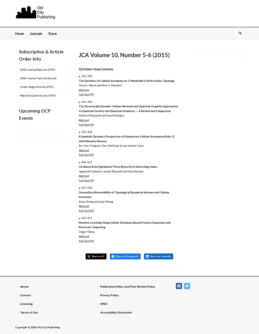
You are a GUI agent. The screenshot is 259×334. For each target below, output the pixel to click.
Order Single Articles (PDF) (37, 86)
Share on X (98, 256)
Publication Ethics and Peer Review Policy (127, 286)
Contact (25, 295)
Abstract (84, 89)
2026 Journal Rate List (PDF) (37, 69)
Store (52, 34)
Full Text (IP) (86, 94)
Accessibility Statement (116, 312)
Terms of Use (29, 312)
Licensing (26, 303)
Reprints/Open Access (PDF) (38, 95)
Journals (36, 34)
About (24, 286)
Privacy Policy (109, 295)
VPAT (104, 303)
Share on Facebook (127, 256)
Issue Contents (103, 68)
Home (19, 34)
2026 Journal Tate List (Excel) (38, 78)
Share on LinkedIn (160, 256)
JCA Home (85, 68)
